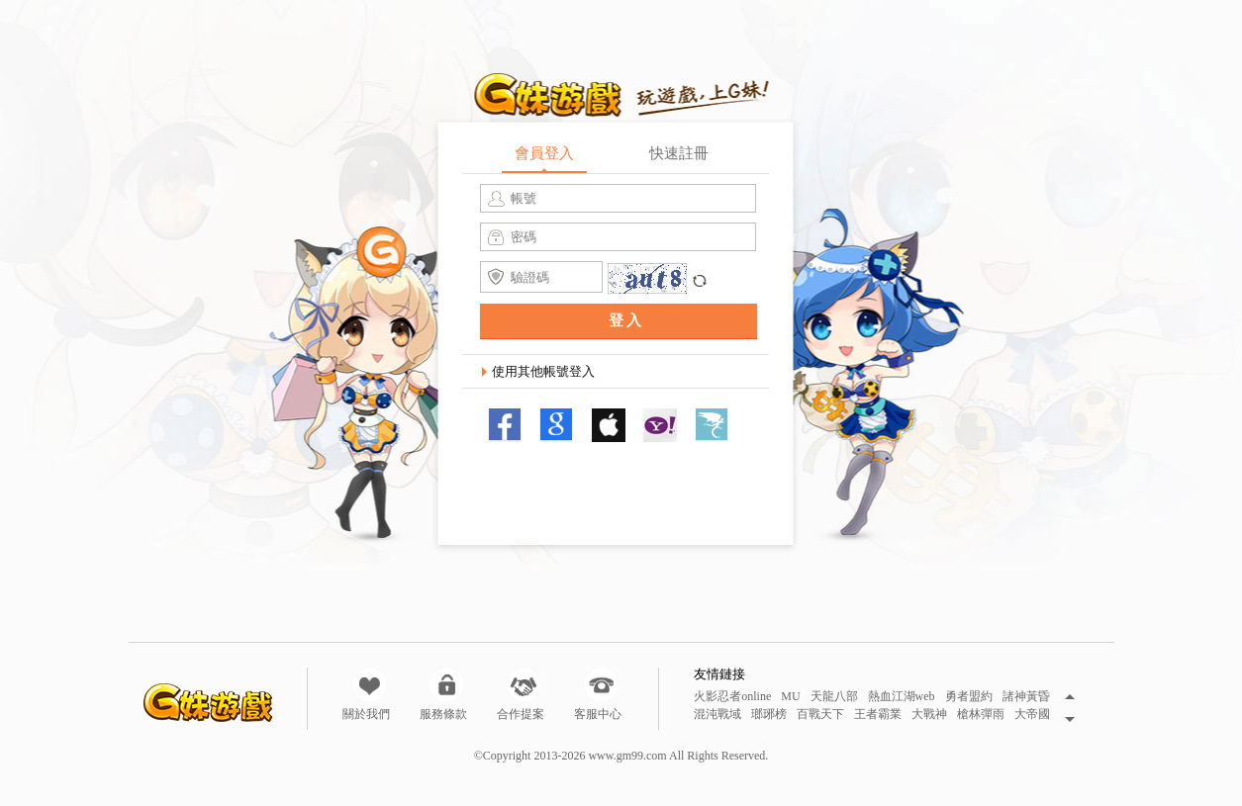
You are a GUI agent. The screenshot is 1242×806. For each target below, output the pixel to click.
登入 (626, 320)
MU (790, 696)
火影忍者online (732, 696)
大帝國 (1032, 714)
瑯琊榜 (769, 714)
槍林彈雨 (980, 714)
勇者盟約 (969, 696)
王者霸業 (878, 714)
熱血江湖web (901, 696)
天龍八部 (834, 696)
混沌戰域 (717, 714)
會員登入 (544, 153)
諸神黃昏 (1026, 696)
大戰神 (929, 714)
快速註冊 (679, 153)
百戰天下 (820, 714)
